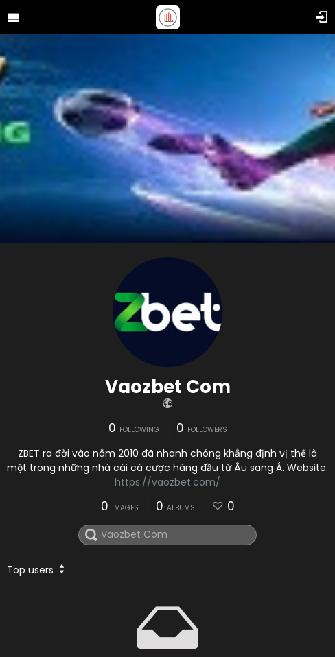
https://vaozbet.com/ (167, 482)
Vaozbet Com (168, 386)
